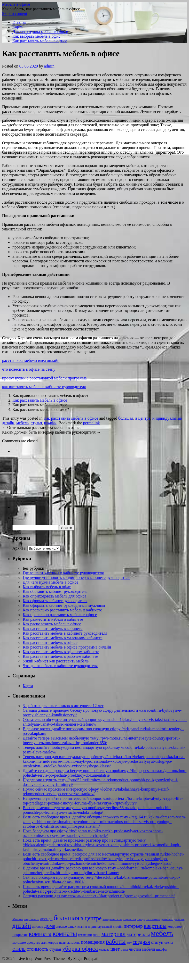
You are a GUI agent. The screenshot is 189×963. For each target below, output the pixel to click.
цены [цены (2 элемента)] (124, 949)
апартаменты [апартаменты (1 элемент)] (31, 919)
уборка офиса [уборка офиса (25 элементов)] (80, 948)
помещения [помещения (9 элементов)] (93, 942)
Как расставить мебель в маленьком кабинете (63, 638)
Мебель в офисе (16, 4)
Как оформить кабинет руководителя (55, 601)
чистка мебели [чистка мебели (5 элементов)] (142, 949)
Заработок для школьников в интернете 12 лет (63, 705)
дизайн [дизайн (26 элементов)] (21, 925)
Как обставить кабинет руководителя (55, 591)
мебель (22, 423)
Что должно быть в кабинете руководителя (60, 665)
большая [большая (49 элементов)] (66, 918)
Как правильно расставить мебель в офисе (60, 614)
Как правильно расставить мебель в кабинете (62, 610)
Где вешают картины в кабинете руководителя (63, 573)
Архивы (19, 548)
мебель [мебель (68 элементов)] (162, 933)
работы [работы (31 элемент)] (115, 941)
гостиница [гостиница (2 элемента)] (153, 919)
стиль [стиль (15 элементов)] (19, 949)
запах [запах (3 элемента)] (72, 926)
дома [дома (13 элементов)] (49, 926)
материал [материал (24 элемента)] (113, 934)
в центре (142, 418)
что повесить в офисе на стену (29, 369)
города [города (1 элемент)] (141, 919)
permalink (91, 423)
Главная (19, 22)
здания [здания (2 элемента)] (82, 926)
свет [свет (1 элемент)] (129, 942)
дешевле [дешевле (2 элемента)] (167, 919)
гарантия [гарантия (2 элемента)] (129, 919)
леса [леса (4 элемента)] (96, 934)
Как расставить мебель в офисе (39, 41)
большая (125, 418)
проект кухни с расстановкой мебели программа (44, 378)
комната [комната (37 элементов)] (40, 933)
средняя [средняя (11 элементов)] (141, 942)
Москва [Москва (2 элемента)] (17, 919)
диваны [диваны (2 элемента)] (179, 919)
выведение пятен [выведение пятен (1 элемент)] (112, 919)
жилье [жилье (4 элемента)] (61, 926)
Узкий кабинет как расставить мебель (56, 661)
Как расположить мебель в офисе (52, 624)
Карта (17, 27)
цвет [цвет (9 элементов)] (115, 949)
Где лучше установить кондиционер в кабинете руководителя (76, 577)
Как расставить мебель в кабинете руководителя (65, 633)
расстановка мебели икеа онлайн (30, 360)
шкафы (50, 423)
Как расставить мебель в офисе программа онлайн (67, 647)
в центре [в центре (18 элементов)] (91, 918)
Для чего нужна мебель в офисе (40, 31)
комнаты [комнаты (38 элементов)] (65, 933)
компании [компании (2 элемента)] (85, 935)
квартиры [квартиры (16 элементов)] (155, 926)
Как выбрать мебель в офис (36, 36)
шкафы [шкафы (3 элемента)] (161, 949)
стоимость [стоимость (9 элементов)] (37, 949)
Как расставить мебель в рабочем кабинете (60, 656)
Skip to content (14, 13)
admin (49, 66)
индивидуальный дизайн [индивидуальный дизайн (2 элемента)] (105, 926)
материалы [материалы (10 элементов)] (138, 934)
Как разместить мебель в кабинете (53, 619)
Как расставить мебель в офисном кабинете (61, 652)
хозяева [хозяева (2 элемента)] (104, 949)
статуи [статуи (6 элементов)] (157, 942)
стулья (36, 423)
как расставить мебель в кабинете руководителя (44, 387)
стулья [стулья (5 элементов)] (55, 949)
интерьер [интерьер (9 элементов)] (133, 926)
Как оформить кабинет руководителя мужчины (64, 605)
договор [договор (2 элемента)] (37, 926)
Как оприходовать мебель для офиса (54, 596)
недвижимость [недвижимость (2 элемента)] (69, 942)
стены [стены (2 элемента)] (168, 942)
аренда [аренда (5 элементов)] (46, 918)
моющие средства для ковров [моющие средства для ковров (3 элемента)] (35, 942)
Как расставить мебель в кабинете (53, 628)
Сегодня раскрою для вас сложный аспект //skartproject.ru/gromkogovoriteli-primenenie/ (99, 896)
